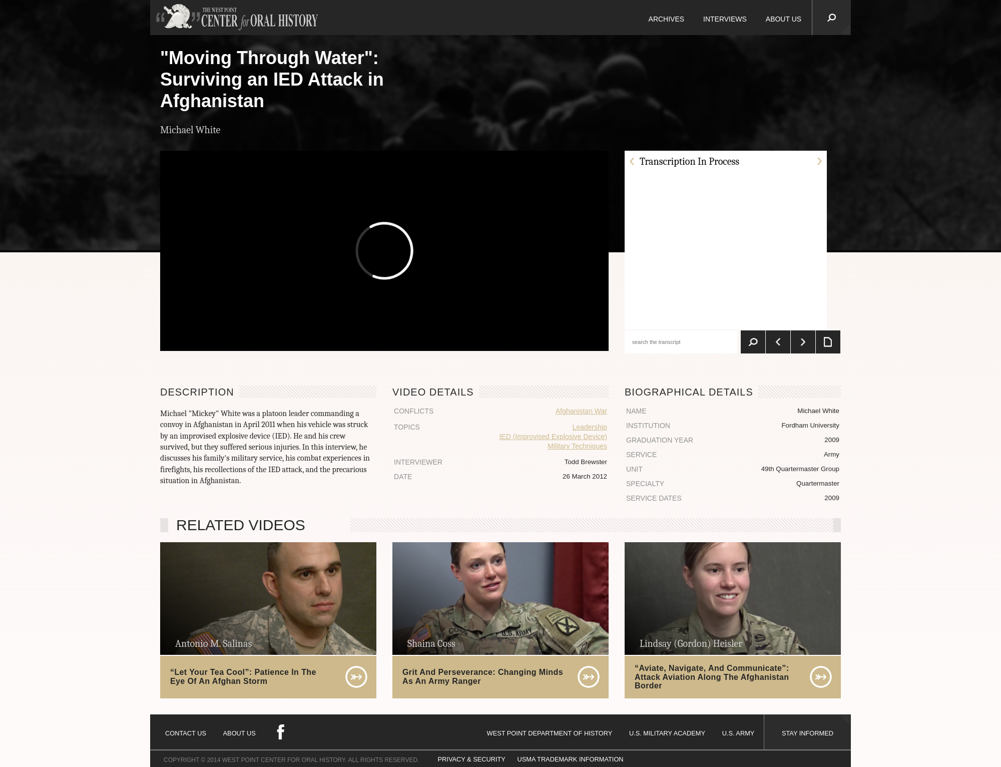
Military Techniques (577, 446)
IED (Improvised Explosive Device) (553, 437)
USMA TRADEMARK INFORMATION (570, 759)
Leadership (590, 427)
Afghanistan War (581, 411)
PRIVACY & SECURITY (472, 759)
